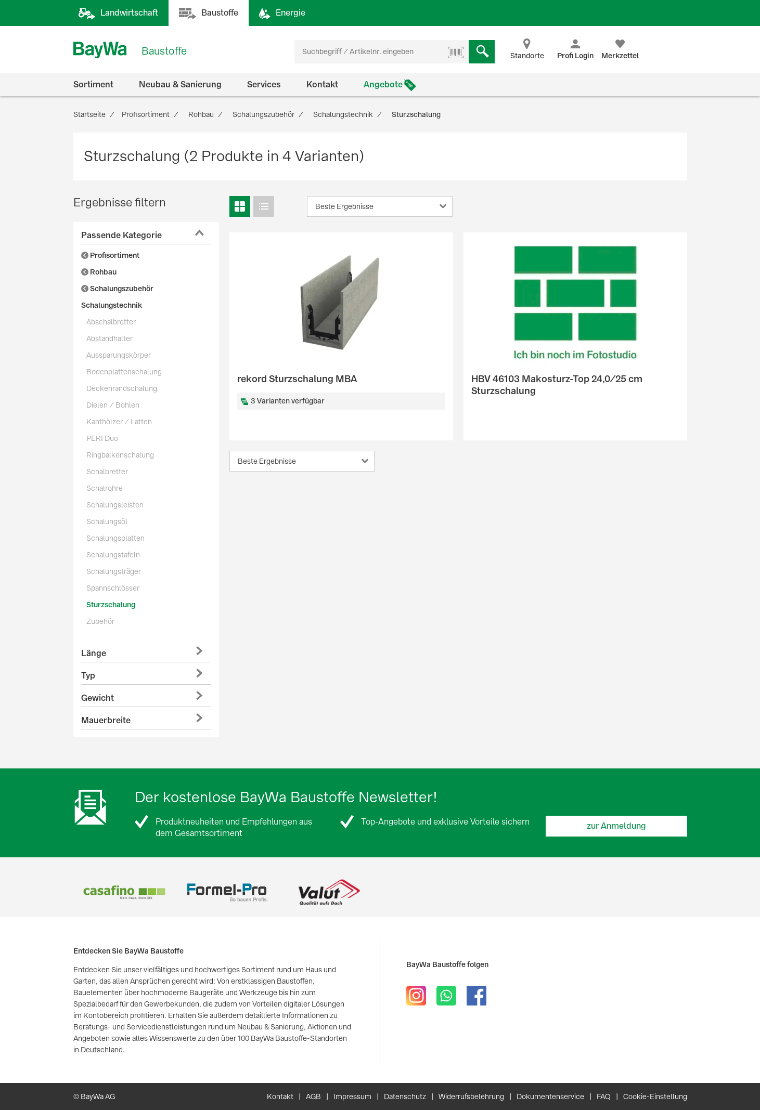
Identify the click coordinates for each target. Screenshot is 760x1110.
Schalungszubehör (117, 288)
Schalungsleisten (115, 505)
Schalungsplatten (115, 538)
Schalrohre (104, 488)
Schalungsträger (113, 571)
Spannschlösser (112, 588)
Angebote (383, 84)
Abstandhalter (109, 338)
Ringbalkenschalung (120, 455)
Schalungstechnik (111, 305)
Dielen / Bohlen (112, 405)
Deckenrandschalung (121, 388)
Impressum (352, 1096)
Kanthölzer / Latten (119, 421)
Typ (88, 675)
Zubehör (100, 621)
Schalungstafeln (113, 554)
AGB (313, 1096)
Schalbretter (107, 471)
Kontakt (322, 84)
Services (264, 84)
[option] (124, 892)
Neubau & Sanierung (180, 84)
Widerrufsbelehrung (471, 1096)
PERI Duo (102, 438)
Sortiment (93, 84)
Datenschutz (405, 1096)
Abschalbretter (111, 322)
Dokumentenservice (550, 1096)
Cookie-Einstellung (655, 1096)
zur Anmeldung (616, 825)
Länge (93, 653)
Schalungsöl (106, 521)
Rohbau (99, 272)
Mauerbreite (106, 720)
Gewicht (97, 698)
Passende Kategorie (121, 235)
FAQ (604, 1096)
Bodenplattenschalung (124, 371)
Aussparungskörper (118, 355)
